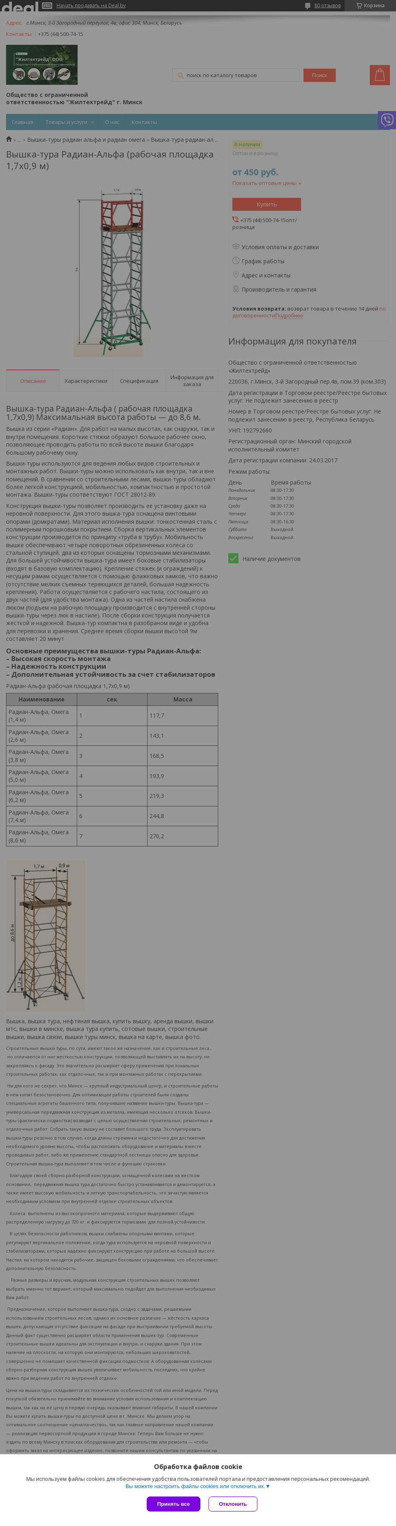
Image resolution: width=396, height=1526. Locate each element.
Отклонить (233, 1504)
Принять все (173, 1504)
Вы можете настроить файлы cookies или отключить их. (195, 1486)
